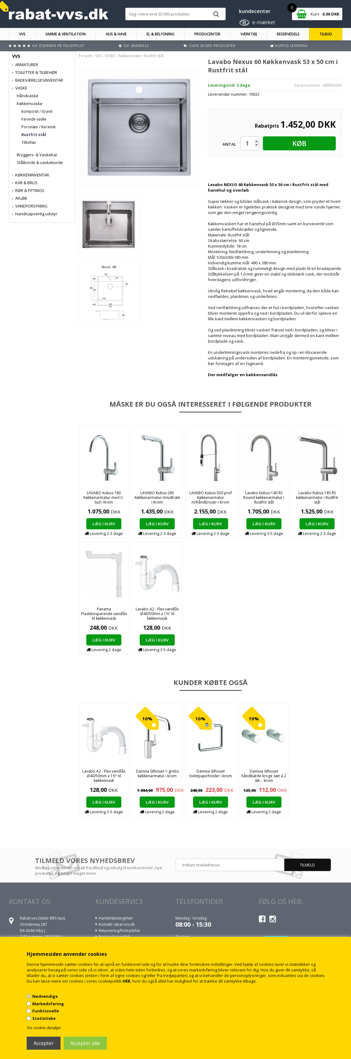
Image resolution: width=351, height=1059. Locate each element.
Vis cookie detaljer (44, 1027)
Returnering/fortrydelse (119, 930)
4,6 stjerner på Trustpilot (58, 45)
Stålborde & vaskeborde (40, 162)
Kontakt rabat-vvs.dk (117, 924)
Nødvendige (45, 996)
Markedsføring (48, 1004)
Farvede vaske (34, 119)
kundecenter (255, 11)
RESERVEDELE (288, 34)
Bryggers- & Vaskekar (37, 154)
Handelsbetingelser (116, 918)
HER (126, 981)
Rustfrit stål (33, 134)
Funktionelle (45, 1011)
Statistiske (44, 1018)
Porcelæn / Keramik (38, 127)
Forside (85, 55)
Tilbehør (28, 142)
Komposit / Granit (36, 111)
